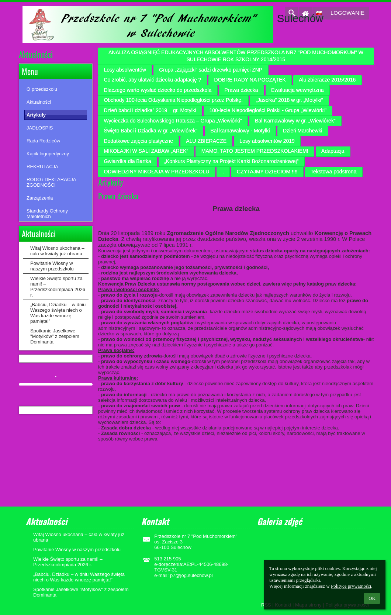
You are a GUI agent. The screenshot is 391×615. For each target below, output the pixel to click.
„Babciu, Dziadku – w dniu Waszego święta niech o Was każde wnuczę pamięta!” (58, 313)
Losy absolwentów (125, 70)
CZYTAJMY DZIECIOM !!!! (267, 172)
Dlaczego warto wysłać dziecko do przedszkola (157, 90)
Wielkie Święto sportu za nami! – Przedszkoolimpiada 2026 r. (57, 287)
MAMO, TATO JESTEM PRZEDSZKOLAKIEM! (254, 151)
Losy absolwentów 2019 (266, 141)
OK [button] (372, 598)
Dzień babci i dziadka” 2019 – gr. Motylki (150, 110)
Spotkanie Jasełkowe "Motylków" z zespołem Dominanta (54, 336)
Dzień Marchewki (302, 131)
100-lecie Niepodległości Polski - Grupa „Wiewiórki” (267, 110)
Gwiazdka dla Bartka (127, 161)
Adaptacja (332, 151)
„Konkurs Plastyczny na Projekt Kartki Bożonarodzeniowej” (231, 161)
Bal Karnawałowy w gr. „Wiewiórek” (295, 121)
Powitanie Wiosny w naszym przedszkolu (52, 266)
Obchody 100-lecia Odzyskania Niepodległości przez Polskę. (173, 100)
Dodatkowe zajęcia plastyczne (138, 141)
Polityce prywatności (351, 586)
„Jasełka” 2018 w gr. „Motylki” (289, 100)
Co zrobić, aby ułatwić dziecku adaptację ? (152, 80)
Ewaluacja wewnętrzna (297, 90)
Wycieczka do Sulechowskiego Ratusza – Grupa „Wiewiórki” (173, 121)
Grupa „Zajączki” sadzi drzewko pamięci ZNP (210, 70)
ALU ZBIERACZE (206, 141)
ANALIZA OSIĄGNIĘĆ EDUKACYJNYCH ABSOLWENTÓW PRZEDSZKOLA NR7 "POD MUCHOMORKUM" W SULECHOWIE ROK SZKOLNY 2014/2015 (235, 56)
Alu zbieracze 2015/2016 (327, 80)
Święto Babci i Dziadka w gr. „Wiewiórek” (150, 131)
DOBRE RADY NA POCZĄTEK (250, 80)
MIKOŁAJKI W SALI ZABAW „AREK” (146, 151)
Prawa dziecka (241, 90)
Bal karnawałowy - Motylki (240, 131)
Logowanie (347, 13)
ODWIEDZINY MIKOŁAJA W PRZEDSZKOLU (156, 172)
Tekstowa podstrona (334, 172)
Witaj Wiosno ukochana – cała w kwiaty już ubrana (57, 250)
